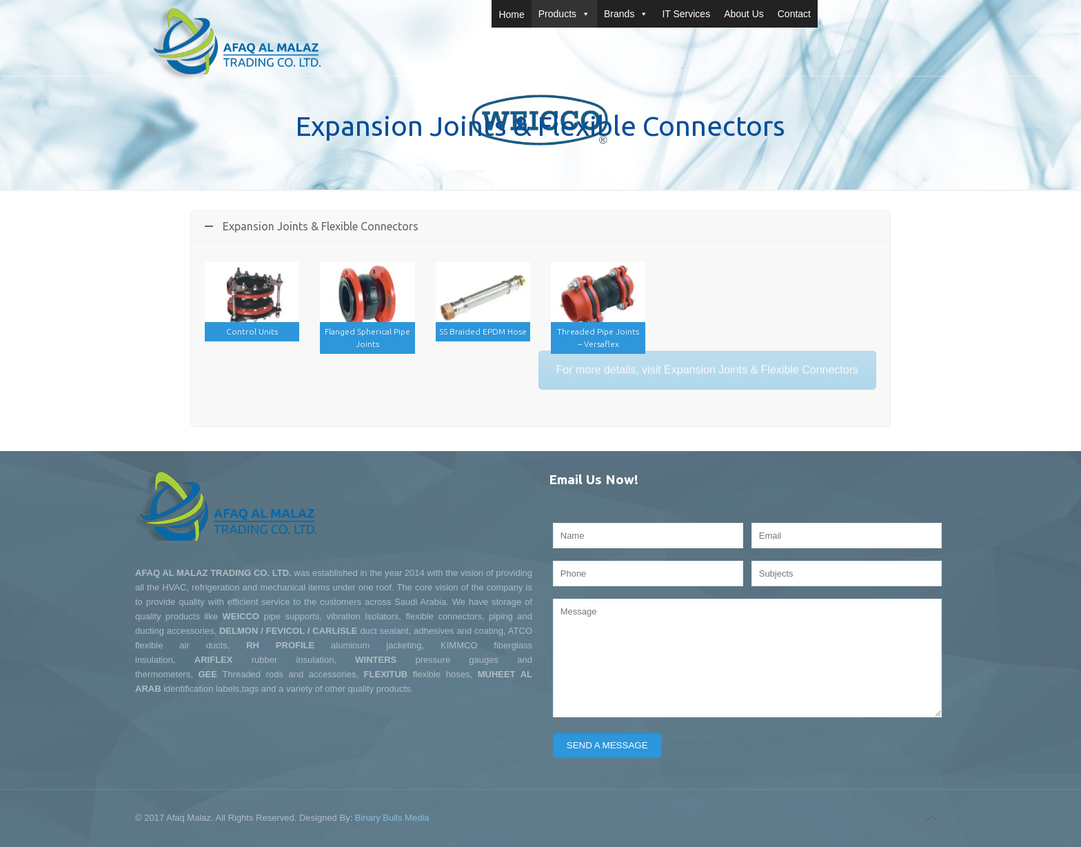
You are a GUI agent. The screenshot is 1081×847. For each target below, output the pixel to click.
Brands (626, 13)
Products (564, 13)
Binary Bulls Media (392, 818)
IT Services (686, 13)
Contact (794, 13)
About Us (744, 13)
